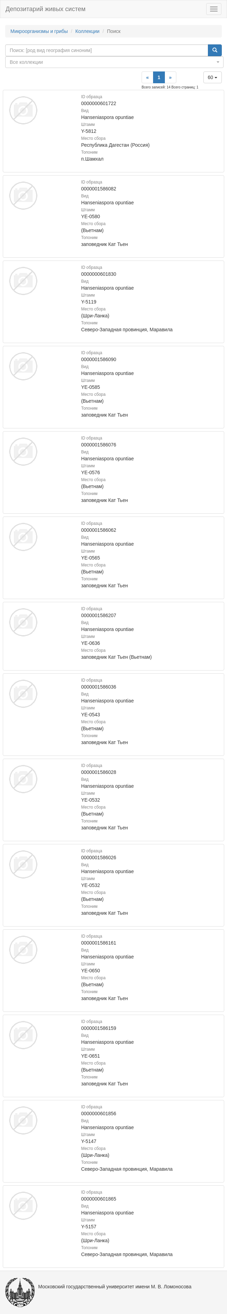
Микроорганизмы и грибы (39, 31)
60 (212, 77)
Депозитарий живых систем (45, 9)
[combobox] (114, 62)
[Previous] (147, 77)
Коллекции (87, 31)
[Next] (170, 77)
